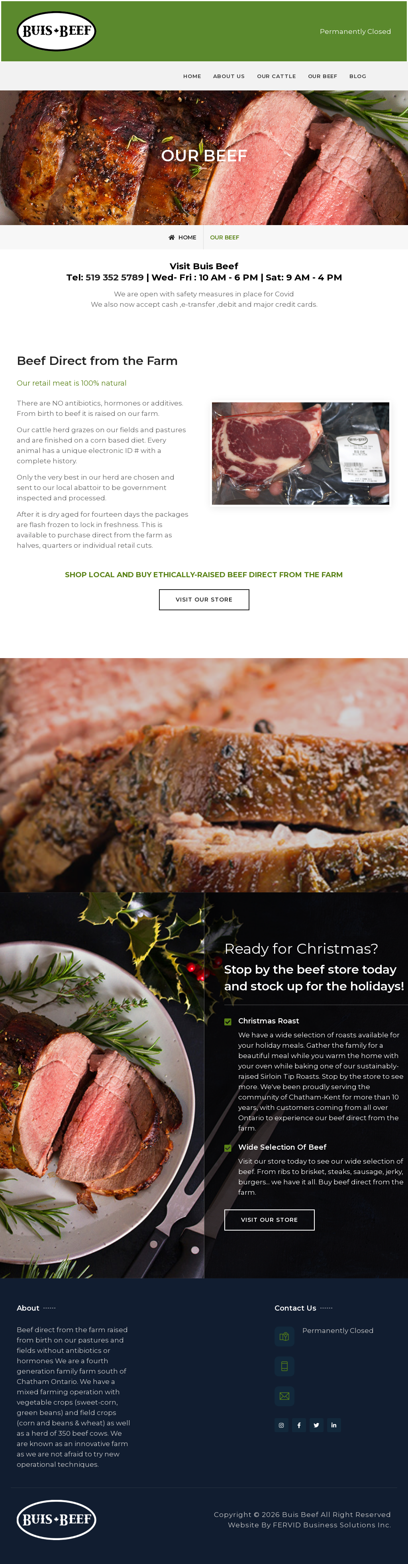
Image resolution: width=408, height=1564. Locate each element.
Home (192, 76)
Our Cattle (276, 76)
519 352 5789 (116, 277)
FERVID (287, 1525)
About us (229, 76)
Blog (358, 76)
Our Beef (322, 76)
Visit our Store (204, 599)
